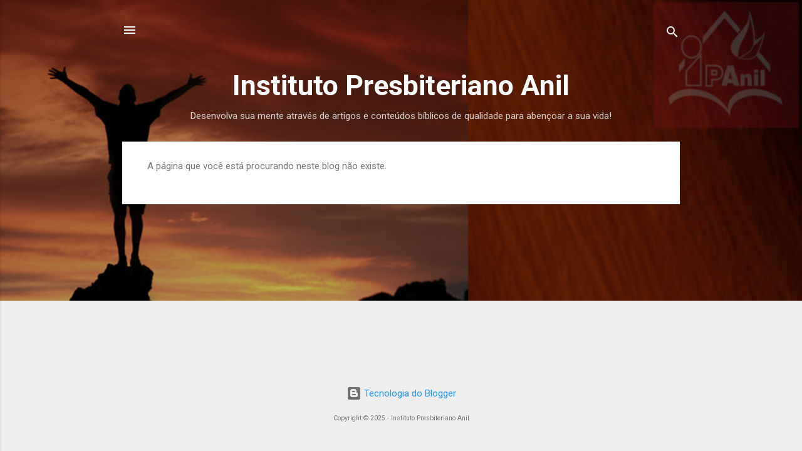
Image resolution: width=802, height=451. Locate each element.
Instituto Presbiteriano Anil (401, 85)
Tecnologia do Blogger (401, 393)
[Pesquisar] (672, 34)
